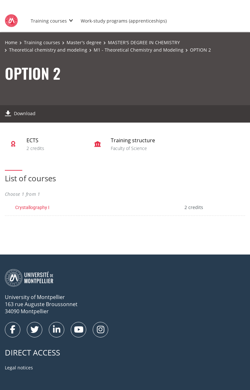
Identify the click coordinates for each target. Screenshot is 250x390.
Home (11, 42)
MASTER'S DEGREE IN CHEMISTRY (144, 42)
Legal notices (19, 368)
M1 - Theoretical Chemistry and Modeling (138, 50)
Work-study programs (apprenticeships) (124, 21)
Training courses (49, 21)
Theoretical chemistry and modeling (48, 50)
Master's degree (84, 42)
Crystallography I (32, 207)
